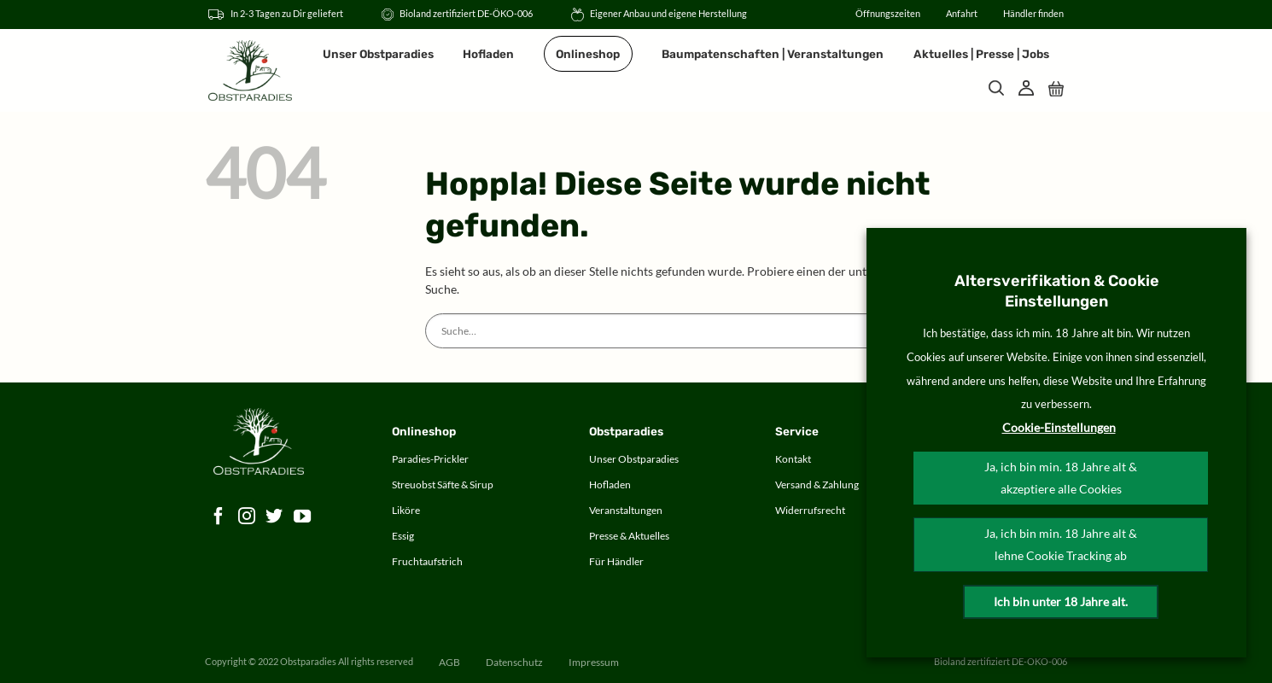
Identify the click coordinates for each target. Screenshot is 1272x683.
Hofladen (488, 54)
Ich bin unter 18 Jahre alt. (1061, 601)
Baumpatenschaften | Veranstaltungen (773, 54)
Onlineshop (588, 54)
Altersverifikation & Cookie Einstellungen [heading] (1056, 291)
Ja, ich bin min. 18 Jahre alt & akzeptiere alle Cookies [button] (1060, 477)
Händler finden (1033, 14)
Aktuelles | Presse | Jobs (981, 54)
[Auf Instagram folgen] (247, 517)
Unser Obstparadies (378, 54)
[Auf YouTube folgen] (303, 517)
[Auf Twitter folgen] (274, 517)
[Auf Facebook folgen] (219, 517)
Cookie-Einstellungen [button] (1059, 427)
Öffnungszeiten (887, 14)
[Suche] (996, 88)
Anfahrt (961, 14)
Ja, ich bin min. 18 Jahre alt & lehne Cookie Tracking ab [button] (1060, 544)
